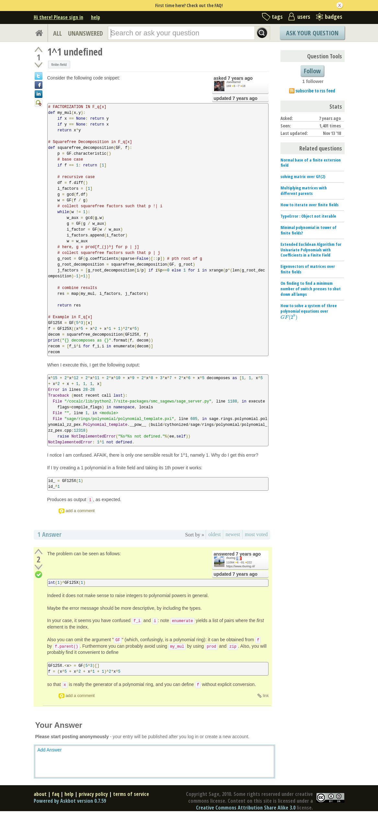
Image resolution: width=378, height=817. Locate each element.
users (303, 16)
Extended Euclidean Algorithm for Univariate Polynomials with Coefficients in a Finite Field (311, 249)
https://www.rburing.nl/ (240, 566)
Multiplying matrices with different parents (304, 190)
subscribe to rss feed (315, 91)
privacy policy (93, 794)
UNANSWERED (85, 33)
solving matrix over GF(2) (303, 176)
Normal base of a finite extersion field (311, 162)
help (95, 17)
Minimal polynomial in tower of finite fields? (309, 230)
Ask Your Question (312, 33)
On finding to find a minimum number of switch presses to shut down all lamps (311, 288)
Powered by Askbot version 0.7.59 (70, 800)
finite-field (59, 64)
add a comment (80, 510)
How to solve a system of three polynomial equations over (309, 311)
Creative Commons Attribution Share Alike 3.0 (245, 807)
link (266, 695)
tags (277, 16)
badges (333, 16)
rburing (230, 557)
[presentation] (289, 317)
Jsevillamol (233, 82)
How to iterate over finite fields (309, 205)
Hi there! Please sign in (58, 17)
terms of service (131, 794)
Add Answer (50, 749)
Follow (312, 70)
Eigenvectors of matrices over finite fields (308, 269)
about (40, 794)
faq (55, 794)
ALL (57, 33)
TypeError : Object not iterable (308, 216)
